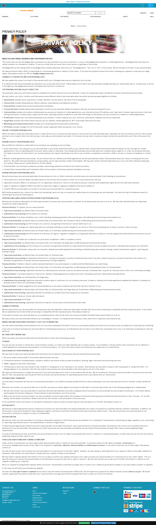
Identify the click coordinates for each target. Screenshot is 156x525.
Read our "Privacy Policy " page (103, 523)
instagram (4, 5)
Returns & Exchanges (39, 493)
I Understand (84, 523)
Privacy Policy (37, 500)
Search (100, 12)
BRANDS (5, 21)
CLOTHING (34, 21)
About (34, 504)
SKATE (125, 21)
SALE (152, 21)
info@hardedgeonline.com (11, 500)
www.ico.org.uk (135, 472)
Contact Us (36, 507)
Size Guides (36, 495)
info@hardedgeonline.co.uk (43, 74)
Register (143, 13)
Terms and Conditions (39, 502)
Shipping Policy (37, 498)
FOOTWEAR (64, 21)
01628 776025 (7, 502)
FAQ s (34, 491)
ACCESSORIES (95, 21)
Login (152, 13)
